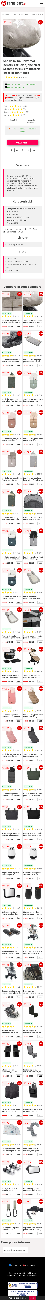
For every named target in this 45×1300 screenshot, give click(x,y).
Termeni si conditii (17, 1273)
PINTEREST (29, 1265)
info (18, 326)
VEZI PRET (22, 142)
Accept (32, 1298)
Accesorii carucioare (12, 14)
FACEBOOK (15, 1265)
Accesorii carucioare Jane (33, 14)
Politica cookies (30, 1275)
